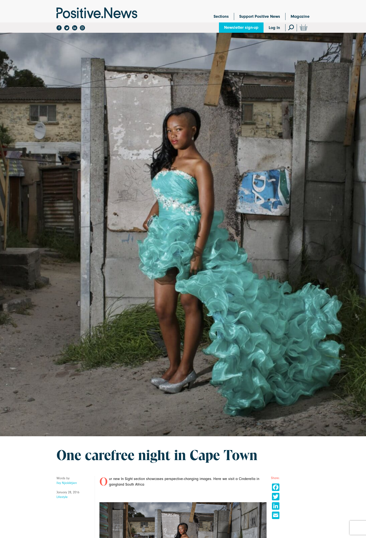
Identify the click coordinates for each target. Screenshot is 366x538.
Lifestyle (62, 497)
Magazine (300, 16)
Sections (221, 16)
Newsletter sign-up (241, 27)
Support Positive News (259, 16)
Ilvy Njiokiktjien (66, 483)
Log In (274, 27)
